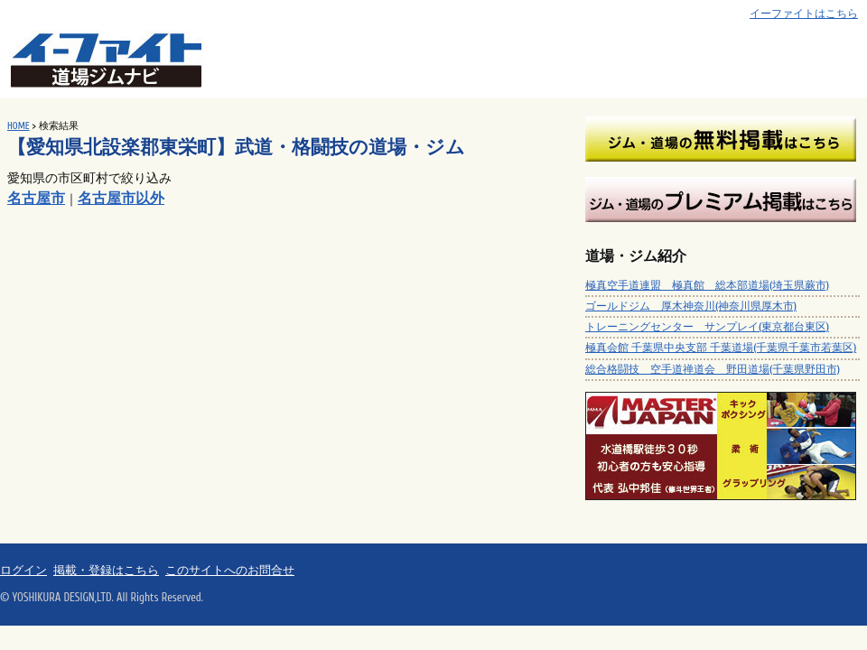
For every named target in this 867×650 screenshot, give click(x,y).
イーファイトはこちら (804, 14)
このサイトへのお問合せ (229, 570)
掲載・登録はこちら (106, 570)
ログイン (23, 570)
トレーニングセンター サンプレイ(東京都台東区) (707, 326)
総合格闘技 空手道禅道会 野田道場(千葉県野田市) (712, 369)
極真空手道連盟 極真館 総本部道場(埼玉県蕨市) (707, 285)
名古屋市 (36, 198)
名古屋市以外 (121, 198)
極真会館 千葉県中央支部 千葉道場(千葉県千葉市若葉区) (720, 347)
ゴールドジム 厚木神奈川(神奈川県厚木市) (691, 306)
